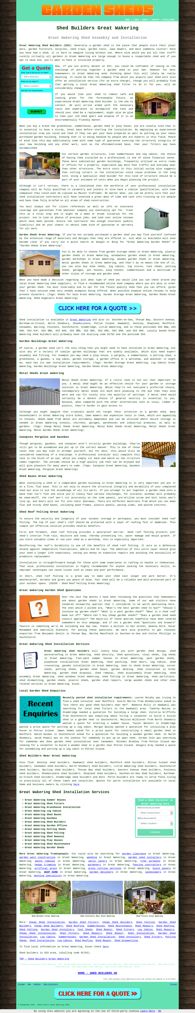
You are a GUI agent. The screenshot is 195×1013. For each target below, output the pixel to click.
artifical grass (46, 868)
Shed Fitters (125, 929)
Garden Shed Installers (57, 929)
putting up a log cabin (74, 727)
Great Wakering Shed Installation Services (64, 792)
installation (28, 133)
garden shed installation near (76, 741)
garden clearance (134, 853)
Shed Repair (104, 929)
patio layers (97, 861)
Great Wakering (80, 319)
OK (159, 1011)
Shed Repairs (144, 926)
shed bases (50, 505)
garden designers (101, 872)
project (24, 217)
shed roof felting (125, 545)
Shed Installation (141, 933)
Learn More (147, 1011)
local (83, 84)
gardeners (94, 864)
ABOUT (145, 20)
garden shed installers (144, 857)
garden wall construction (37, 857)
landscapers (153, 872)
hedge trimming (45, 864)
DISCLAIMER (168, 20)
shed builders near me (110, 705)
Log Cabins (145, 929)
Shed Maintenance (120, 926)
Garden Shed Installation (97, 937)
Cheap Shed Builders (117, 922)
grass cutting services (104, 868)
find (30, 762)
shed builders (41, 334)
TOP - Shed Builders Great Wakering (44, 959)
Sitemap (21, 984)
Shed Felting (145, 922)
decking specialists (48, 875)
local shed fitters (98, 708)
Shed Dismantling (126, 940)
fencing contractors (147, 864)
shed (98, 101)
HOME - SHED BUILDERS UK (97, 973)
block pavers (162, 868)
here (76, 784)
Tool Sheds (85, 929)
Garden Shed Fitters (83, 922)
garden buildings (109, 161)
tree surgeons (150, 861)
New (29, 984)
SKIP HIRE (51, 872)
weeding (92, 857)
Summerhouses (96, 926)
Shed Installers (129, 937)
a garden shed (99, 45)
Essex (75, 684)
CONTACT (156, 20)
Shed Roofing (75, 926)
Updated (37, 984)
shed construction (96, 200)
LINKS (136, 20)
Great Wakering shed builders (66, 651)
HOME (127, 20)
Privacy (173, 984)
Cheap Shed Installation (47, 922)
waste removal (45, 861)
